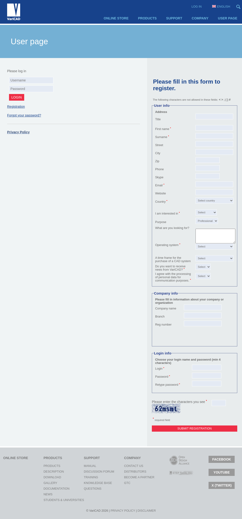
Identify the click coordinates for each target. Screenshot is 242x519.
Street (159, 145)
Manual (88, 466)
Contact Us (128, 466)
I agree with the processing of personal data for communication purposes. (173, 277)
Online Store (116, 18)
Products (147, 18)
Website (160, 193)
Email (159, 185)
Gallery (47, 483)
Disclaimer (147, 510)
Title (158, 119)
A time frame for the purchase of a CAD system (173, 259)
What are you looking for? (172, 228)
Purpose (160, 222)
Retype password (166, 384)
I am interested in (166, 213)
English (221, 6)
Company (200, 18)
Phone (159, 169)
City (157, 153)
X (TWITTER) (222, 485)
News (47, 494)
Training (88, 477)
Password (161, 376)
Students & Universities (47, 500)
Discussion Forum (88, 471)
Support (174, 18)
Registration (16, 106)
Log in (196, 6)
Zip (157, 161)
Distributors (128, 471)
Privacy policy (123, 510)
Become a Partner (128, 477)
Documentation (47, 488)
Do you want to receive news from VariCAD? (170, 268)
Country (160, 201)
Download (47, 477)
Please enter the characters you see (179, 402)
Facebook (221, 459)
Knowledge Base (88, 483)
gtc (127, 483)
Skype (159, 177)
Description (47, 471)
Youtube (222, 472)
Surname (161, 137)
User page (227, 18)
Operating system (167, 245)
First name (162, 129)
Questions (88, 488)
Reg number (163, 324)
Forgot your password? (24, 115)
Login (159, 368)
